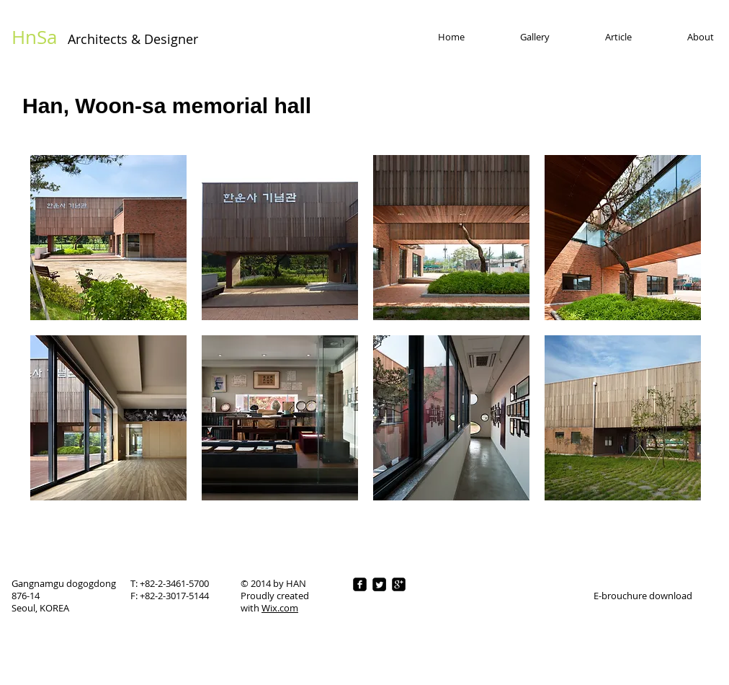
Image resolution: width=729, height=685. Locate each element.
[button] (108, 237)
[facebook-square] (360, 584)
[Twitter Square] (379, 584)
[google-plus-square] (399, 584)
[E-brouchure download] (642, 595)
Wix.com (279, 607)
